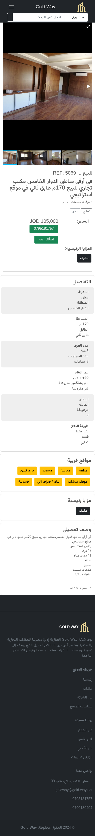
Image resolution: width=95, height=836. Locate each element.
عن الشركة (84, 697)
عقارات (87, 689)
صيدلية (23, 482)
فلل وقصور (84, 739)
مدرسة (65, 470)
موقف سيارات (77, 482)
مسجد (47, 470)
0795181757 (44, 229)
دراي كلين (27, 470)
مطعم (83, 470)
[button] (88, 26)
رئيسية (87, 680)
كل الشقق (85, 730)
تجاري (86, 211)
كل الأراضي (85, 748)
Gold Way (45, 7)
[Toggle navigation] (11, 7)
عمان (75, 211)
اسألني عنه (46, 239)
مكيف (84, 258)
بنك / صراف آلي (48, 482)
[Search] (39, 17)
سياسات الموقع (81, 706)
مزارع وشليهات (81, 757)
